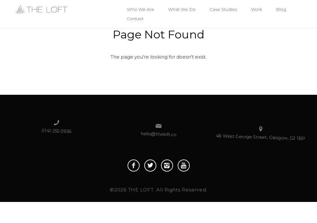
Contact (135, 18)
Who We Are (140, 9)
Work (256, 9)
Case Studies (223, 9)
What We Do (182, 9)
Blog (281, 9)
